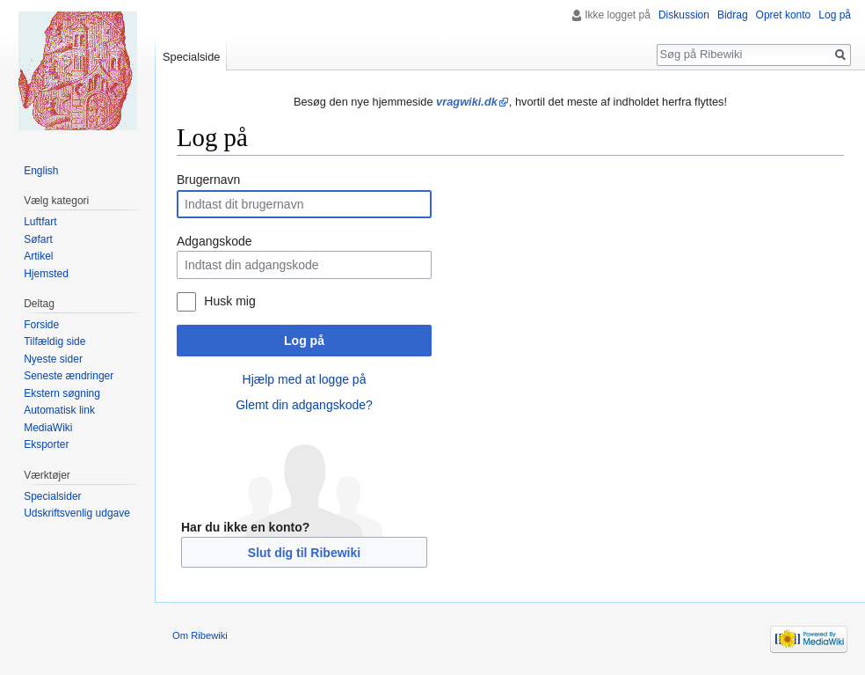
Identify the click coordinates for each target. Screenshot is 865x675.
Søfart (38, 239)
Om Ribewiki (200, 635)
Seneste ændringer (68, 376)
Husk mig (229, 301)
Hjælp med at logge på (305, 379)
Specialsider (52, 496)
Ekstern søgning (62, 393)
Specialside (191, 56)
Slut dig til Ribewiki (304, 553)
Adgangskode (214, 241)
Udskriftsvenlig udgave (77, 513)
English (41, 171)
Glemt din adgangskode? (304, 405)
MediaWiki (48, 428)
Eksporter (46, 444)
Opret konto (783, 15)
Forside (41, 325)
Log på (304, 341)
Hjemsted (46, 274)
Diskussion (683, 15)
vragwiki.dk (467, 101)
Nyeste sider (53, 359)
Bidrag (732, 15)
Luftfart (40, 222)
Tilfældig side (54, 341)
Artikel (38, 256)
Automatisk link (59, 410)
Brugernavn (208, 179)
